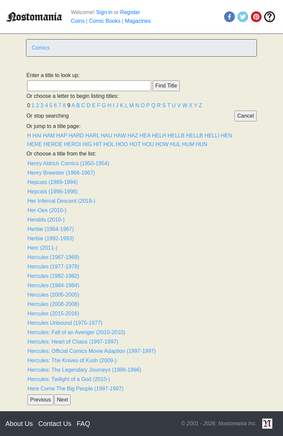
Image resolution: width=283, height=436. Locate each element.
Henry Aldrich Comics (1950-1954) (68, 163)
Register (130, 12)
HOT (134, 144)
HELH (159, 135)
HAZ (132, 135)
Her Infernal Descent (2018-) (61, 201)
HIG (87, 144)
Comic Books (104, 21)
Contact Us (54, 423)
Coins (78, 21)
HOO (122, 144)
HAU (106, 135)
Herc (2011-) (42, 248)
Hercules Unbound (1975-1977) (64, 323)
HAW (120, 135)
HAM (49, 135)
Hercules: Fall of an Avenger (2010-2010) (76, 332)
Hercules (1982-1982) (53, 276)
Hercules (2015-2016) (53, 313)
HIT (97, 144)
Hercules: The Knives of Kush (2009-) (72, 360)
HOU (148, 144)
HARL (92, 135)
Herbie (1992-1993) (50, 238)
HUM (188, 144)
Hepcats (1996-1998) (52, 191)
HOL (108, 144)
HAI (36, 135)
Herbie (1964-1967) (50, 229)
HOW (162, 144)
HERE (34, 144)
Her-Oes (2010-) (46, 210)
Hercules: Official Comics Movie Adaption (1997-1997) (91, 351)
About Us (19, 423)
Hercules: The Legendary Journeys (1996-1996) (84, 370)
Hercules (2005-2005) (53, 295)
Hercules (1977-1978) (53, 266)
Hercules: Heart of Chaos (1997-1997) (72, 342)
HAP (61, 135)
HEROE (53, 144)
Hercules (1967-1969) (53, 257)
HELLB (176, 135)
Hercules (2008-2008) (53, 304)
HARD (76, 135)
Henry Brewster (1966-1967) (61, 173)
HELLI (211, 135)
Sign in (104, 12)
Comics (41, 48)
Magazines (138, 21)
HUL (175, 144)
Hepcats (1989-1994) (52, 182)
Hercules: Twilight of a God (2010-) (68, 379)
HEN (226, 135)
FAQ (83, 423)
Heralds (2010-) (46, 220)
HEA (144, 135)
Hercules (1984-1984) (53, 285)
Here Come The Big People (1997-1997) (75, 388)
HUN (201, 144)
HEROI (72, 144)
